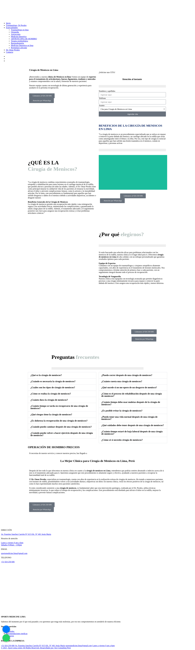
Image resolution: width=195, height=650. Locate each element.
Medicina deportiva (18, 36)
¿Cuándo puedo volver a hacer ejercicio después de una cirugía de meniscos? (61, 434)
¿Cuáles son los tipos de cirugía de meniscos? (52, 387)
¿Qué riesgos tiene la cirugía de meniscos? (51, 414)
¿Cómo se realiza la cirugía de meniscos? (50, 393)
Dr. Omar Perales (13, 50)
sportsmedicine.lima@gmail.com (14, 553)
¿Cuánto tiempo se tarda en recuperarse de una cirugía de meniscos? (59, 407)
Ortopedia (15, 32)
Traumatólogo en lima (20, 30)
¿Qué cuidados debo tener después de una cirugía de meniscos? (132, 425)
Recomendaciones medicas (16, 634)
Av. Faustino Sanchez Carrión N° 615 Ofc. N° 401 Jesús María (26, 534)
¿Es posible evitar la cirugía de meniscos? (121, 410)
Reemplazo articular (19, 48)
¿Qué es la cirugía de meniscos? (46, 375)
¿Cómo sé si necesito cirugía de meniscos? (122, 440)
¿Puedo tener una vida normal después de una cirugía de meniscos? (129, 418)
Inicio (8, 23)
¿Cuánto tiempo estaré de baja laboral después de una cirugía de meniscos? (132, 432)
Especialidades (12, 28)
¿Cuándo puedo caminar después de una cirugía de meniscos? (61, 426)
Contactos (10, 636)
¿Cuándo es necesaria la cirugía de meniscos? (52, 381)
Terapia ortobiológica (19, 41)
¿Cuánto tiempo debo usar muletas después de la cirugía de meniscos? (130, 403)
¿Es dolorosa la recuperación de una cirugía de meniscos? (59, 420)
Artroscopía (15, 34)
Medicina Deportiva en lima (22, 45)
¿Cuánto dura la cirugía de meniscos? (49, 400)
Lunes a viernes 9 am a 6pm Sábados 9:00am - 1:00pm (12, 544)
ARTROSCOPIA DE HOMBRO (24, 39)
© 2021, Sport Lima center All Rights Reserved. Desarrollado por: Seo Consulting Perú (36, 648)
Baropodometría (17, 43)
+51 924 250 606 (8, 562)
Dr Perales (10, 631)
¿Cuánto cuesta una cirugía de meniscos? (121, 381)
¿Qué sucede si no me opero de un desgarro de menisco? (129, 387)
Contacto (9, 52)
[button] (62, 375)
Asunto (101, 105)
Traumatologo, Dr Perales (16, 25)
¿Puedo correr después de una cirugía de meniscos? (126, 375)
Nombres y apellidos (107, 91)
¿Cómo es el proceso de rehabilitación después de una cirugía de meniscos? (131, 394)
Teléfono (102, 98)
